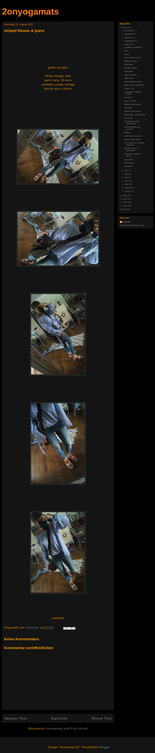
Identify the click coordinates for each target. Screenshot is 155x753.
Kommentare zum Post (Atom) (66, 728)
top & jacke (128, 160)
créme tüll (128, 118)
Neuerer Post (15, 718)
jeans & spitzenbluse (132, 139)
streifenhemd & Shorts (133, 136)
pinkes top (128, 65)
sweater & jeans (130, 68)
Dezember (129, 31)
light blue (127, 108)
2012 (125, 209)
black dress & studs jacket (134, 85)
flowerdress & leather (132, 104)
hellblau (127, 133)
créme (126, 54)
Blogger (104, 747)
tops (126, 51)
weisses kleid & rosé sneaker (132, 128)
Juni (127, 174)
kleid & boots (129, 163)
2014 (125, 202)
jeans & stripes (130, 101)
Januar (128, 191)
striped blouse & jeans (133, 82)
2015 (125, 199)
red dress (128, 97)
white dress (128, 78)
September (129, 41)
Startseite (59, 718)
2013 (125, 206)
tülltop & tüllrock (130, 61)
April (127, 181)
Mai (126, 177)
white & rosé (129, 89)
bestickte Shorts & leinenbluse (131, 149)
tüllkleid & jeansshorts (132, 111)
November (129, 34)
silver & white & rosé (132, 58)
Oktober (128, 38)
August (128, 44)
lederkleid (128, 166)
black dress (128, 71)
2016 (125, 196)
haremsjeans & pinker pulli (134, 115)
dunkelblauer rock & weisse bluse (132, 122)
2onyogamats (30, 11)
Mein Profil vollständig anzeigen (132, 225)
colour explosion (130, 75)
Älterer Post (101, 718)
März (127, 184)
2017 (125, 28)
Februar (128, 188)
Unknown (126, 222)
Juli (126, 171)
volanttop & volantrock (133, 47)
